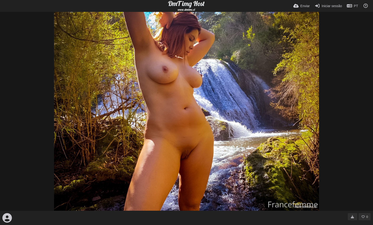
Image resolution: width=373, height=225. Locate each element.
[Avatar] (7, 218)
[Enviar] (301, 6)
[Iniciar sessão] (328, 6)
